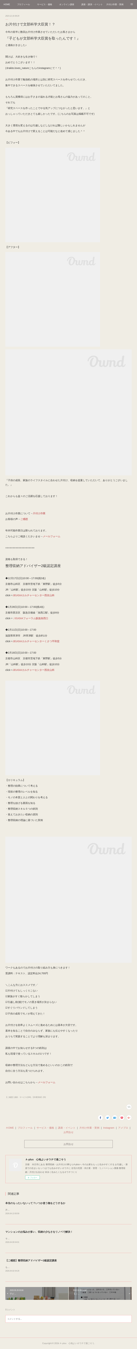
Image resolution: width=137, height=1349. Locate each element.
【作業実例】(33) (39, 1097)
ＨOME (10, 1127)
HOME (7, 4)
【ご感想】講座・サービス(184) (18, 1097)
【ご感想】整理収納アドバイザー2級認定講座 (31, 1260)
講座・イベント (66, 1127)
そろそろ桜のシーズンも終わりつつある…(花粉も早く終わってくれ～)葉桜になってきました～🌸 (52, 1238)
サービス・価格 (44, 4)
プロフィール (23, 4)
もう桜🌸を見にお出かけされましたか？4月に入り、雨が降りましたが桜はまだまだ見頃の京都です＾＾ (55, 1267)
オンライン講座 (66, 4)
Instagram (108, 1127)
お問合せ (68, 1132)
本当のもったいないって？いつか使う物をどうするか (35, 1203)
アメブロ (123, 1127)
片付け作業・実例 (114, 4)
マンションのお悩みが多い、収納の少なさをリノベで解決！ (39, 1232)
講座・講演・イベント (92, 4)
